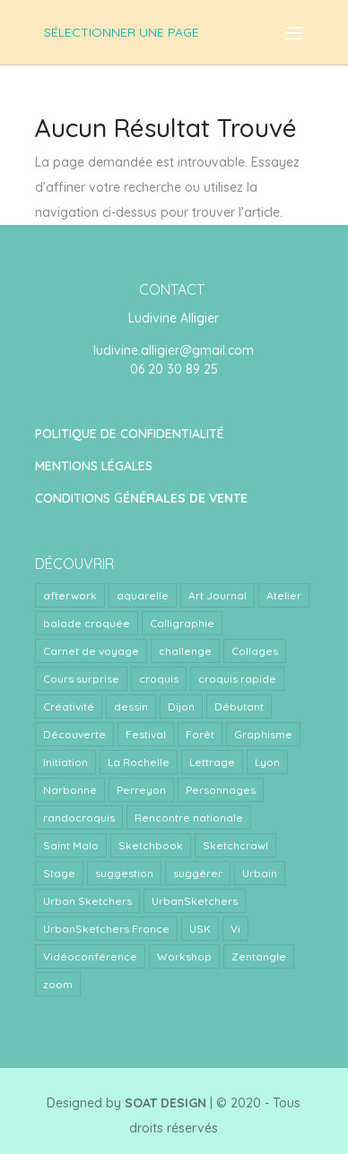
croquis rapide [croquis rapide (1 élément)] (237, 678)
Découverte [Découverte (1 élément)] (74, 734)
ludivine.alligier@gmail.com (173, 350)
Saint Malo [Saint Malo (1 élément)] (71, 845)
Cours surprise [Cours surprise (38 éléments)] (81, 678)
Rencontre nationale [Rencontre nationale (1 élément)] (189, 817)
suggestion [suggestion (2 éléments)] (124, 873)
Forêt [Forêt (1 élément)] (200, 734)
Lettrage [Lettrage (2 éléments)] (212, 762)
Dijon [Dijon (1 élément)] (181, 706)
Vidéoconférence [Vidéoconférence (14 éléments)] (90, 956)
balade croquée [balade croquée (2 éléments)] (86, 623)
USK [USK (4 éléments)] (200, 928)
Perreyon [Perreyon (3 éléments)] (141, 790)
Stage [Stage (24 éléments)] (59, 873)
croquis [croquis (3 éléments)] (158, 678)
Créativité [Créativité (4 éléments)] (68, 706)
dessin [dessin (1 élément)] (131, 706)
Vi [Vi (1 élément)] (235, 928)
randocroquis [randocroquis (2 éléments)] (79, 817)
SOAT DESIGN (165, 1103)
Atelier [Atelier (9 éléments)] (283, 595)
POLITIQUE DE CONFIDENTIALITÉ (129, 434)
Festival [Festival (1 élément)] (146, 734)
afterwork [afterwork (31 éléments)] (70, 595)
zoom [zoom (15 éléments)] (58, 984)
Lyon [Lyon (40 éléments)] (267, 762)
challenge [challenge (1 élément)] (185, 651)
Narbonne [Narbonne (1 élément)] (70, 790)
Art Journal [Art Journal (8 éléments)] (217, 595)
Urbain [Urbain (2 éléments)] (259, 873)
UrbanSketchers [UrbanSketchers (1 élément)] (195, 901)
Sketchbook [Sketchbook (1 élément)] (150, 845)
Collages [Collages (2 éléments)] (254, 651)
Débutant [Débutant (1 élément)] (239, 706)
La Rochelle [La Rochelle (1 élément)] (139, 762)
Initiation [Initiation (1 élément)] (65, 762)
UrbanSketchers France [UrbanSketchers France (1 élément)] (106, 928)
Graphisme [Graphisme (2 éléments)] (263, 734)
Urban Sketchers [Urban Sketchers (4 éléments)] (87, 901)
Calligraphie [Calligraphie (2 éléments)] (182, 623)
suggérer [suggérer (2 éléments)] (197, 873)
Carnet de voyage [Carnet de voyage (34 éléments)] (91, 651)
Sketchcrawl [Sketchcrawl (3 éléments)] (235, 845)
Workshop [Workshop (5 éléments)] (184, 956)
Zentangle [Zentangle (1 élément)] (258, 956)
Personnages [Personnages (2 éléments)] (221, 790)
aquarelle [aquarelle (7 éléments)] (143, 595)
